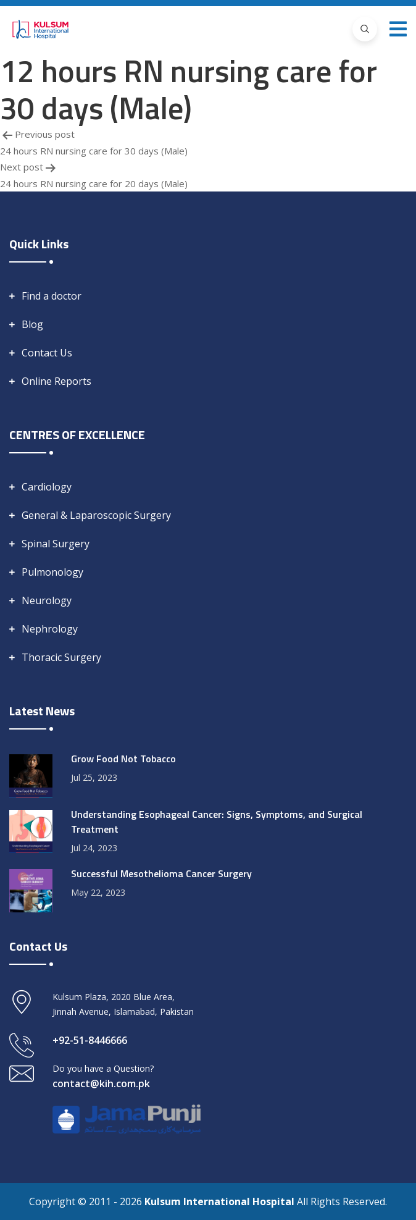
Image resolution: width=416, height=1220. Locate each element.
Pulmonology (52, 572)
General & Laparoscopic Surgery (96, 515)
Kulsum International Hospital (220, 1201)
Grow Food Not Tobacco (123, 758)
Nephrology (50, 629)
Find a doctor (51, 296)
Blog (32, 324)
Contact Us (47, 353)
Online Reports (56, 381)
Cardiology (47, 487)
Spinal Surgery (55, 543)
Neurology (47, 600)
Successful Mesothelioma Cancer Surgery (161, 873)
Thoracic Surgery (61, 657)
